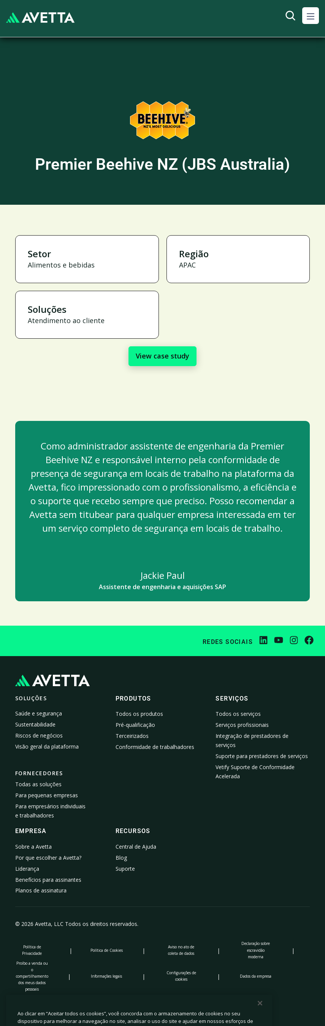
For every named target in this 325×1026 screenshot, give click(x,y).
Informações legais (106, 976)
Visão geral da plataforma (47, 746)
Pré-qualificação (135, 724)
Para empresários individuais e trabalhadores (50, 811)
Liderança (27, 868)
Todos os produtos (139, 713)
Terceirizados (132, 735)
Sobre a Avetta (33, 846)
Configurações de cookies (181, 976)
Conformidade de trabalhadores (155, 746)
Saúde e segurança (38, 713)
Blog (121, 857)
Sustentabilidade (35, 724)
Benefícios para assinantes (48, 879)
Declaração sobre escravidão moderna (255, 950)
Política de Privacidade (32, 950)
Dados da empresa (255, 976)
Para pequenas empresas (46, 795)
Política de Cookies (106, 950)
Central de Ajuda (136, 846)
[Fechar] (260, 1016)
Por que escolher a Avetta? (48, 857)
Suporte (125, 868)
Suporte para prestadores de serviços (262, 756)
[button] (310, 15)
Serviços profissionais (242, 724)
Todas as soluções (38, 784)
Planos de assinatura (41, 890)
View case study (162, 355)
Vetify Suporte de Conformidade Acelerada (255, 771)
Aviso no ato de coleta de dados (181, 950)
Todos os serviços (238, 713)
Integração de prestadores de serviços (252, 740)
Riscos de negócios (39, 735)
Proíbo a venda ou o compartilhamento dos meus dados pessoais (32, 976)
